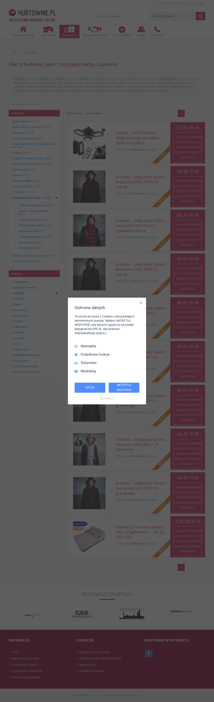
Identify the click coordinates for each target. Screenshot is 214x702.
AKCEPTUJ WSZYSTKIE (124, 387)
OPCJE (89, 387)
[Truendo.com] (107, 398)
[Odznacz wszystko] (141, 303)
